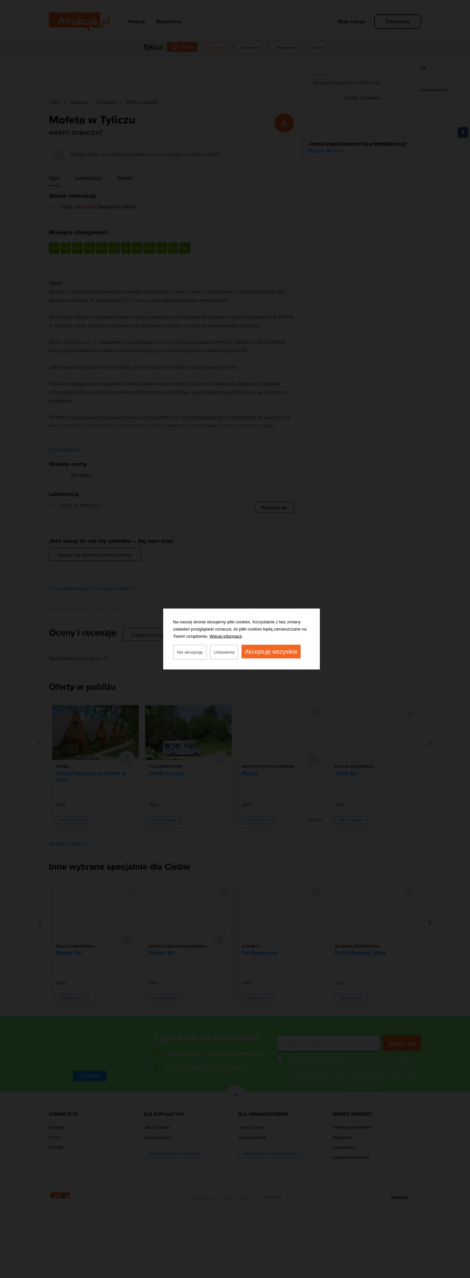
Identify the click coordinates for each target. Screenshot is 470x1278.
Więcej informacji (226, 636)
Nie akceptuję (190, 652)
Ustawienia (224, 652)
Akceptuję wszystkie (271, 651)
